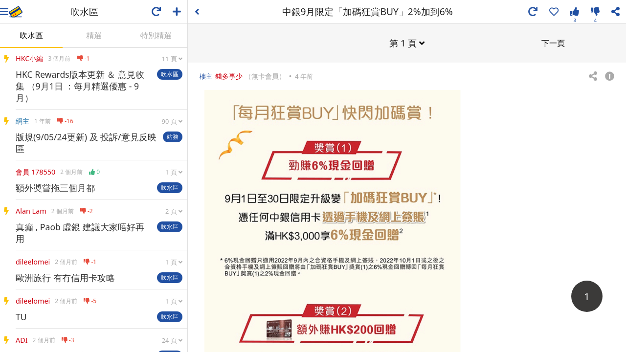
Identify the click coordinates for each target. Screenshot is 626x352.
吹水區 (31, 35)
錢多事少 (229, 75)
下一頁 (553, 42)
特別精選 (156, 35)
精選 (94, 35)
